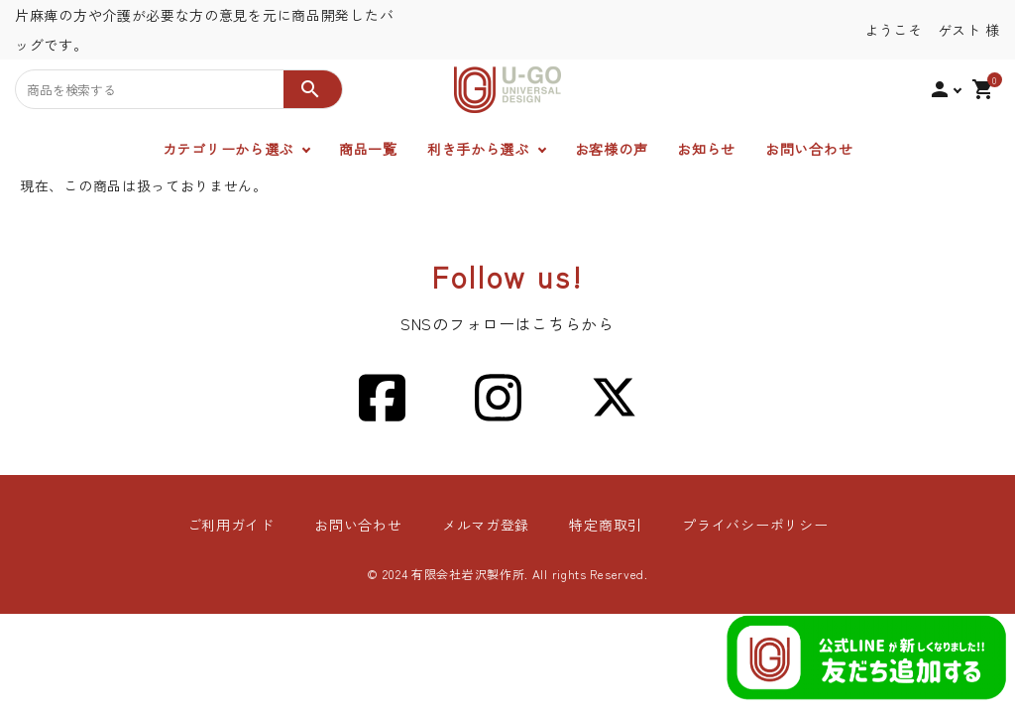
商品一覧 (368, 149)
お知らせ (706, 149)
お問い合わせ (808, 149)
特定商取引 (605, 525)
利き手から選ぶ (478, 149)
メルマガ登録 (485, 525)
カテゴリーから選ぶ (228, 149)
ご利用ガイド (231, 525)
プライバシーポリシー (755, 525)
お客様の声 (611, 149)
